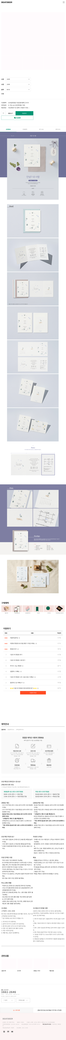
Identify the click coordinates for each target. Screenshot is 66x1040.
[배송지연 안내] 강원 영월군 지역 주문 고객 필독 (50, 1010)
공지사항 (16, 1010)
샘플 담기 (10, 113)
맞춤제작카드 (11, 729)
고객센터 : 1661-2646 (8, 911)
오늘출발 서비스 (17, 118)
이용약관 (54, 1024)
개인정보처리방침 (47, 1024)
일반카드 (3, 729)
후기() (41, 129)
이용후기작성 (33, 693)
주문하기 (24, 113)
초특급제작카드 (20, 729)
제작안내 (57, 129)
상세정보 (8, 129)
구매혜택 (24, 129)
